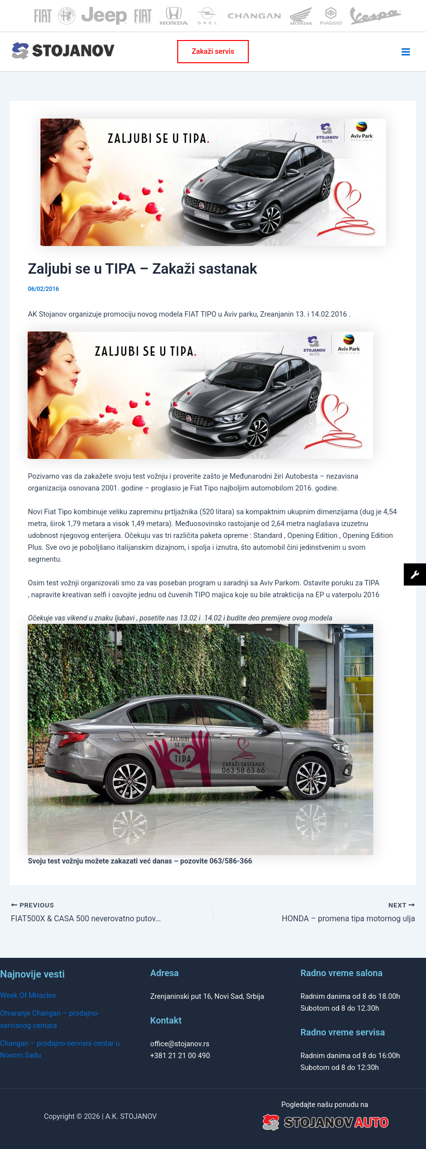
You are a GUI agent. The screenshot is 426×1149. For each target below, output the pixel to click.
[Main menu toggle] (405, 51)
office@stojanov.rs (179, 1043)
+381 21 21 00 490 (180, 1055)
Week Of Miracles (28, 995)
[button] (213, 51)
